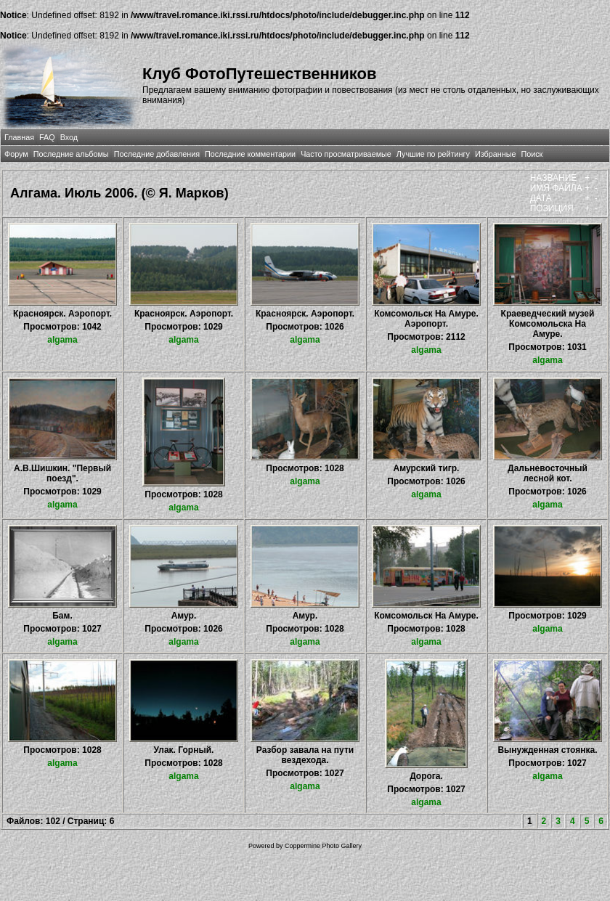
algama (62, 340)
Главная (19, 137)
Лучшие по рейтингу (433, 154)
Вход (69, 137)
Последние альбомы (71, 154)
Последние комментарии (250, 154)
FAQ (47, 137)
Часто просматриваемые (346, 154)
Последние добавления (157, 154)
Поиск (531, 154)
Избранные (495, 154)
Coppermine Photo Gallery (323, 845)
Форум (16, 154)
